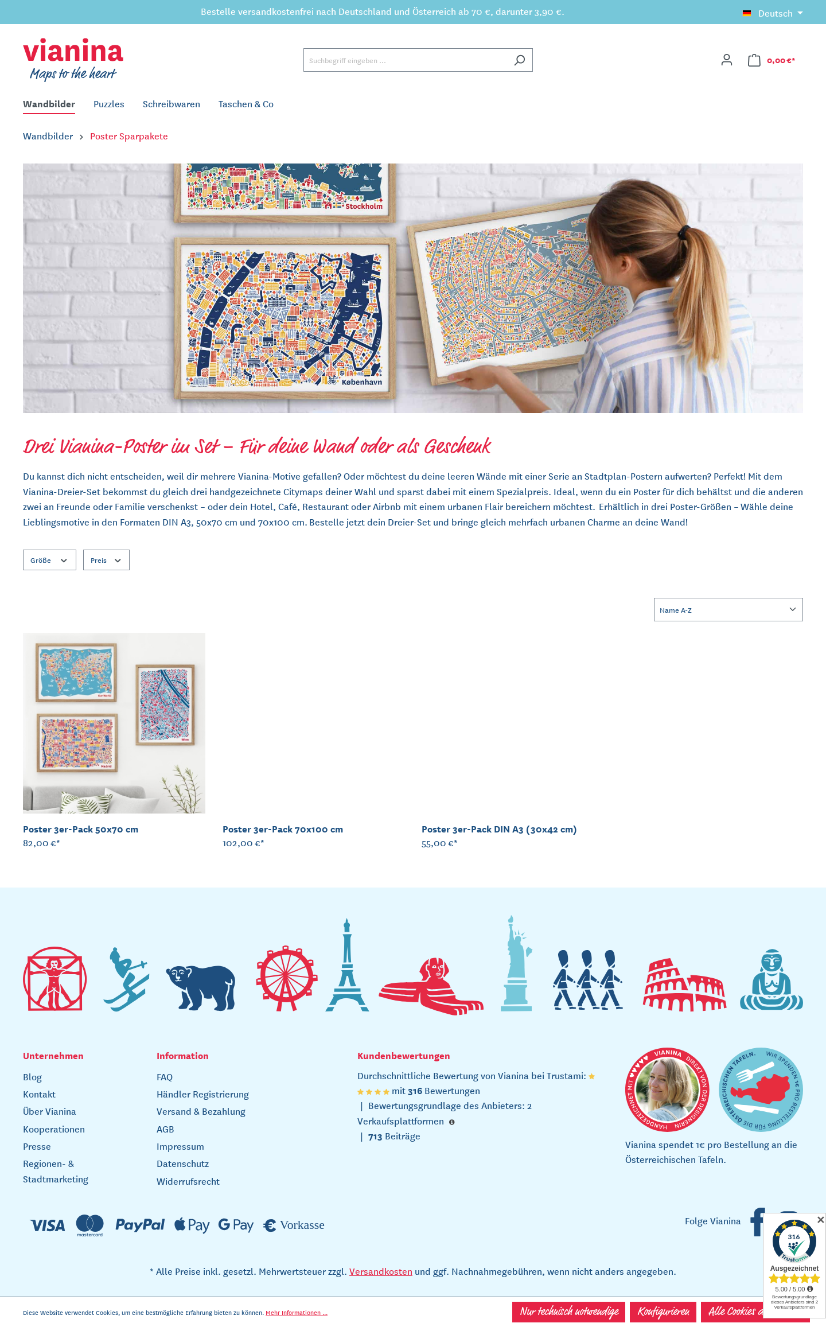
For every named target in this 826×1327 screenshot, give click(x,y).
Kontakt (39, 1093)
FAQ (165, 1076)
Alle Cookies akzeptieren (755, 1312)
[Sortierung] (728, 609)
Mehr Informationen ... (297, 1312)
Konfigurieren (663, 1312)
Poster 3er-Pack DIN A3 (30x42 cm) (499, 828)
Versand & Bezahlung (201, 1111)
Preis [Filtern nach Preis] (107, 559)
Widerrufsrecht (188, 1181)
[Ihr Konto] (727, 59)
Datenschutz (183, 1163)
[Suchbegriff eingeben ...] (404, 60)
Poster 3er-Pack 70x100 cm (283, 828)
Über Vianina (49, 1111)
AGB (165, 1128)
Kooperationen (54, 1128)
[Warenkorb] (772, 60)
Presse (37, 1146)
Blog (32, 1076)
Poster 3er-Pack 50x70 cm (80, 828)
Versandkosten (380, 1271)
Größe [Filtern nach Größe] (49, 559)
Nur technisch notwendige (569, 1312)
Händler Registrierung (203, 1093)
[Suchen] (519, 60)
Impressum (180, 1146)
